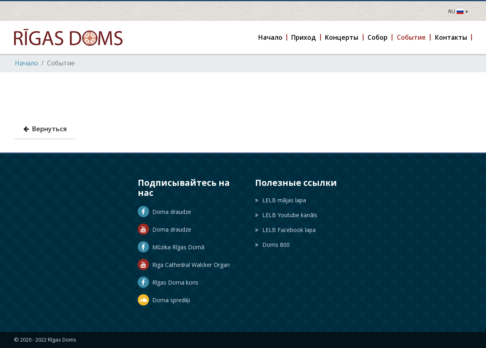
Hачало (26, 63)
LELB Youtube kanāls (286, 215)
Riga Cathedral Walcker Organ (184, 265)
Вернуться (45, 128)
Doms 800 (272, 244)
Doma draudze (164, 212)
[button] (270, 37)
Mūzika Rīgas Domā (171, 247)
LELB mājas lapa (280, 200)
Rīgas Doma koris (168, 282)
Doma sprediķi (164, 300)
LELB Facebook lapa (285, 230)
